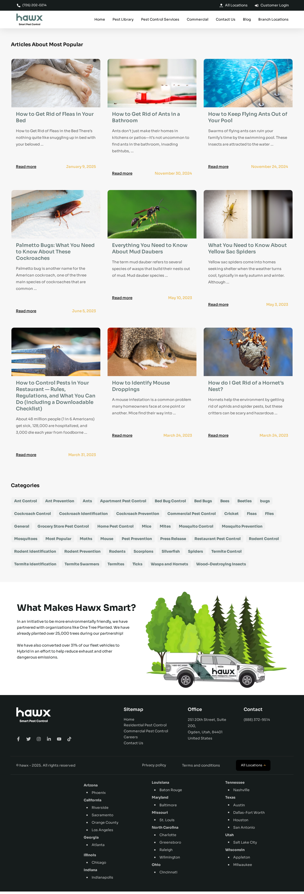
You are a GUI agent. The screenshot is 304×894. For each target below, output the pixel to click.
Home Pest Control (115, 528)
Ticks (137, 566)
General (21, 528)
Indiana (90, 872)
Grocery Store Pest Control (63, 528)
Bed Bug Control (170, 503)
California (92, 802)
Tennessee (235, 785)
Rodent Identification (35, 553)
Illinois (90, 857)
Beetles (244, 503)
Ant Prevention (59, 503)
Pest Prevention (137, 541)
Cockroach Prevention (137, 515)
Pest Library (123, 19)
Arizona (91, 787)
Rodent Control (264, 541)
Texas (230, 800)
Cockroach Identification (83, 515)
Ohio (156, 867)
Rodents (117, 553)
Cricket (231, 515)
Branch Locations (273, 19)
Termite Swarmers (82, 566)
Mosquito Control (196, 528)
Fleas (252, 515)
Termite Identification (35, 566)
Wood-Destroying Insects (221, 566)
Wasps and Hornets (169, 566)
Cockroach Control (32, 515)
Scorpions (143, 553)
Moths (86, 541)
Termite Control (226, 553)
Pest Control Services (160, 19)
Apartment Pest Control (123, 503)
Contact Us (225, 19)
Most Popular (58, 541)
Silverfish (171, 553)
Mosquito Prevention (242, 528)
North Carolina (165, 830)
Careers (131, 739)
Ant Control (25, 503)
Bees (224, 503)
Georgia (91, 840)
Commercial (197, 19)
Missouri (160, 815)
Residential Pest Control (145, 727)
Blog (247, 19)
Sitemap (133, 711)
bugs (265, 503)
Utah (229, 837)
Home (99, 19)
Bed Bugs (203, 503)
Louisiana (160, 785)
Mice (146, 528)
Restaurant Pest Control (217, 541)
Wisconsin (235, 852)
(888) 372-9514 (257, 722)
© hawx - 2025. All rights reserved (46, 767)
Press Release (173, 541)
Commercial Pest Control (191, 515)
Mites (165, 528)
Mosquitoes (25, 541)
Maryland (160, 800)
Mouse (106, 541)
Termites (116, 566)
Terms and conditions (201, 768)
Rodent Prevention (82, 553)
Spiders (195, 553)
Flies (269, 515)
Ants (87, 503)
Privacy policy (154, 767)
